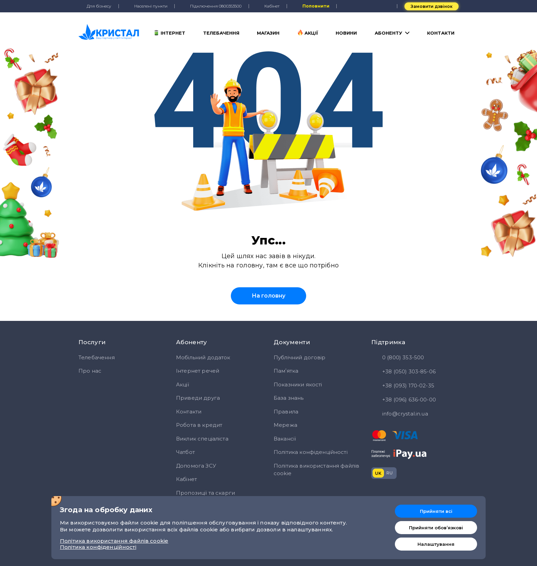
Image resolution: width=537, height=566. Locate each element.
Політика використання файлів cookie (316, 469)
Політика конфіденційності (311, 452)
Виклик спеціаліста (202, 438)
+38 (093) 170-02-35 (402, 386)
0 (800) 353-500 (397, 358)
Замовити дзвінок (431, 6)
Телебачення (221, 33)
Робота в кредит (199, 425)
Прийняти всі (436, 511)
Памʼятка (286, 371)
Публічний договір (300, 357)
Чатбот (185, 452)
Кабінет (186, 479)
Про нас (89, 371)
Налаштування (435, 544)
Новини (346, 33)
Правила (286, 411)
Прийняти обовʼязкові (436, 527)
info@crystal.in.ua (399, 414)
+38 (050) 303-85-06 (403, 372)
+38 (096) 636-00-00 (403, 400)
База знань (289, 398)
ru (389, 472)
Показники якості (298, 384)
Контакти (440, 33)
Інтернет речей (197, 371)
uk (378, 473)
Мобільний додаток (203, 357)
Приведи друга (198, 398)
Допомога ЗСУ (196, 465)
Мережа (285, 425)
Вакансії (285, 438)
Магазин (268, 33)
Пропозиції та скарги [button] (205, 493)
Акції (307, 32)
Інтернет (169, 32)
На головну (268, 295)
